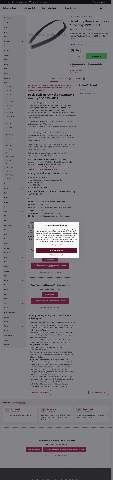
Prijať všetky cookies (56, 250)
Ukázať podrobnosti (56, 255)
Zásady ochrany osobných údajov (56, 245)
